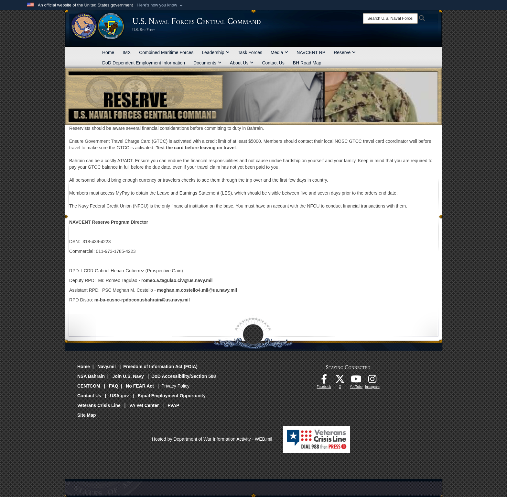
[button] (160, 5)
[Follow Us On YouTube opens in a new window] (356, 380)
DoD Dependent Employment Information (143, 62)
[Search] (390, 18)
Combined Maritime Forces (166, 52)
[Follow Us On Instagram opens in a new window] (372, 380)
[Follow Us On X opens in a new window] (340, 380)
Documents (207, 62)
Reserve (345, 52)
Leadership (215, 52)
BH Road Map (307, 62)
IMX (127, 52)
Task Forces (250, 52)
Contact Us (273, 62)
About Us (242, 62)
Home (108, 52)
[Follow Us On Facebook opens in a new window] (324, 380)
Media (279, 52)
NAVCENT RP (311, 52)
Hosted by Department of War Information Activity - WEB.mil (212, 439)
